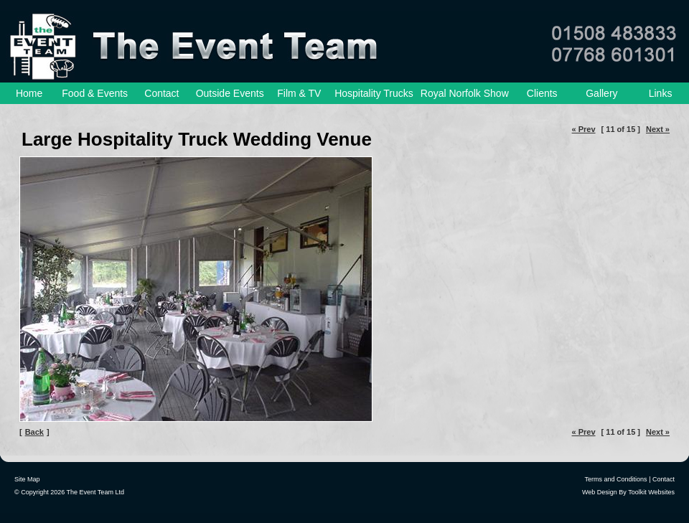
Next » (658, 129)
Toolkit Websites (651, 492)
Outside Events (230, 93)
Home (29, 93)
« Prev (584, 129)
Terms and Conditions (616, 479)
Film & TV (299, 93)
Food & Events (95, 93)
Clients (542, 93)
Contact (161, 93)
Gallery (601, 93)
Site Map (27, 479)
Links (660, 93)
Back (34, 432)
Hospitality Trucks (373, 93)
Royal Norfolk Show (465, 93)
